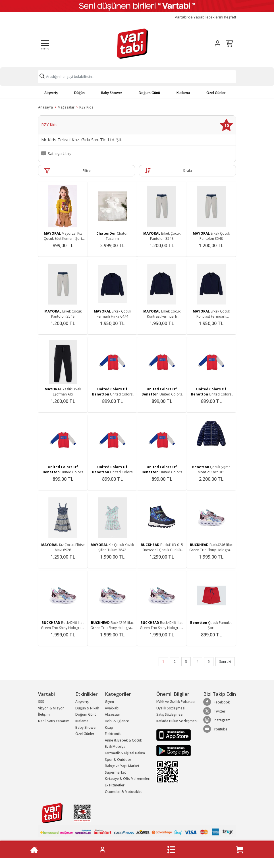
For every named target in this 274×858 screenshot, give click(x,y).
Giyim (109, 701)
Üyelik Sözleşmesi (170, 708)
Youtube (215, 729)
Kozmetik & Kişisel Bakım (125, 753)
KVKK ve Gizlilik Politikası (175, 701)
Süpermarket (115, 772)
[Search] (137, 76)
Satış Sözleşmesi (169, 714)
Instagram (217, 720)
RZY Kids (86, 107)
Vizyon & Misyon (51, 708)
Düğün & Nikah (87, 708)
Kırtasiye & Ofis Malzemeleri (127, 778)
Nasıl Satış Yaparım (53, 721)
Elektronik (113, 733)
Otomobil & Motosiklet (123, 791)
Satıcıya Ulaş (59, 153)
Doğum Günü (149, 92)
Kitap (109, 727)
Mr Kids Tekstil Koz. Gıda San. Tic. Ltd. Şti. (81, 139)
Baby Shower (111, 92)
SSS (41, 701)
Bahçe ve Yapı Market (122, 765)
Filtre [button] (87, 170)
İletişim (44, 714)
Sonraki (225, 661)
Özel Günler (216, 92)
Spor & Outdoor (118, 759)
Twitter (214, 711)
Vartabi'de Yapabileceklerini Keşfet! (205, 17)
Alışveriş (51, 92)
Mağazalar (66, 107)
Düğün (79, 92)
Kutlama (183, 92)
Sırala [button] (187, 170)
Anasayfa (45, 107)
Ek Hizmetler (114, 785)
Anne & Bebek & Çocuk (123, 740)
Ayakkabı (112, 708)
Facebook (216, 702)
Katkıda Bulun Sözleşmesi (177, 721)
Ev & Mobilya (115, 746)
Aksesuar (112, 714)
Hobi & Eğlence (117, 721)
